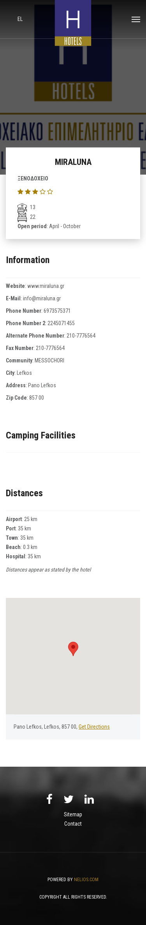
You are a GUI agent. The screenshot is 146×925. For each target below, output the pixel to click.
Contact (73, 824)
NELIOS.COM (86, 879)
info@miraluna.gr (42, 298)
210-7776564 (81, 336)
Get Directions (94, 727)
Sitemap (73, 814)
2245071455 (61, 323)
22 (26, 217)
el (20, 19)
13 (26, 207)
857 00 (36, 398)
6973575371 (57, 311)
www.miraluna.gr (45, 286)
